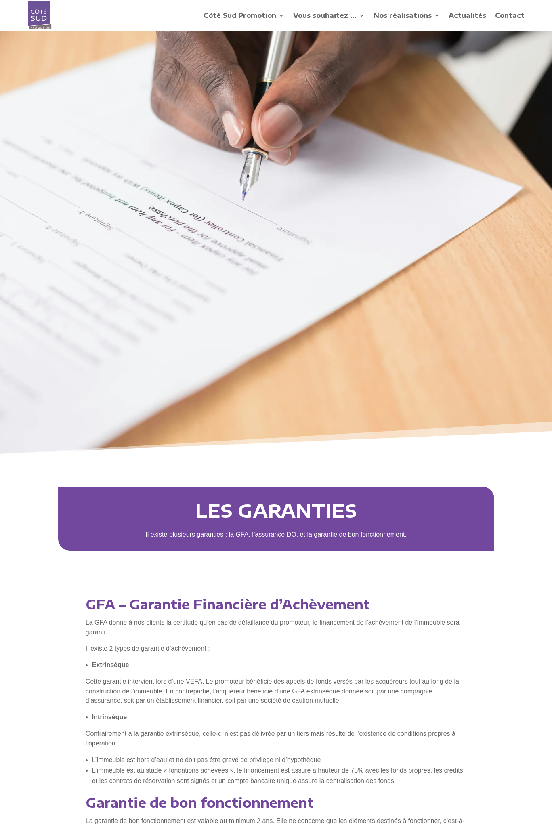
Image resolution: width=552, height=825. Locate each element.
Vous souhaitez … (325, 15)
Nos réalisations (403, 15)
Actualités (467, 15)
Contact (510, 15)
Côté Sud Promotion (240, 15)
